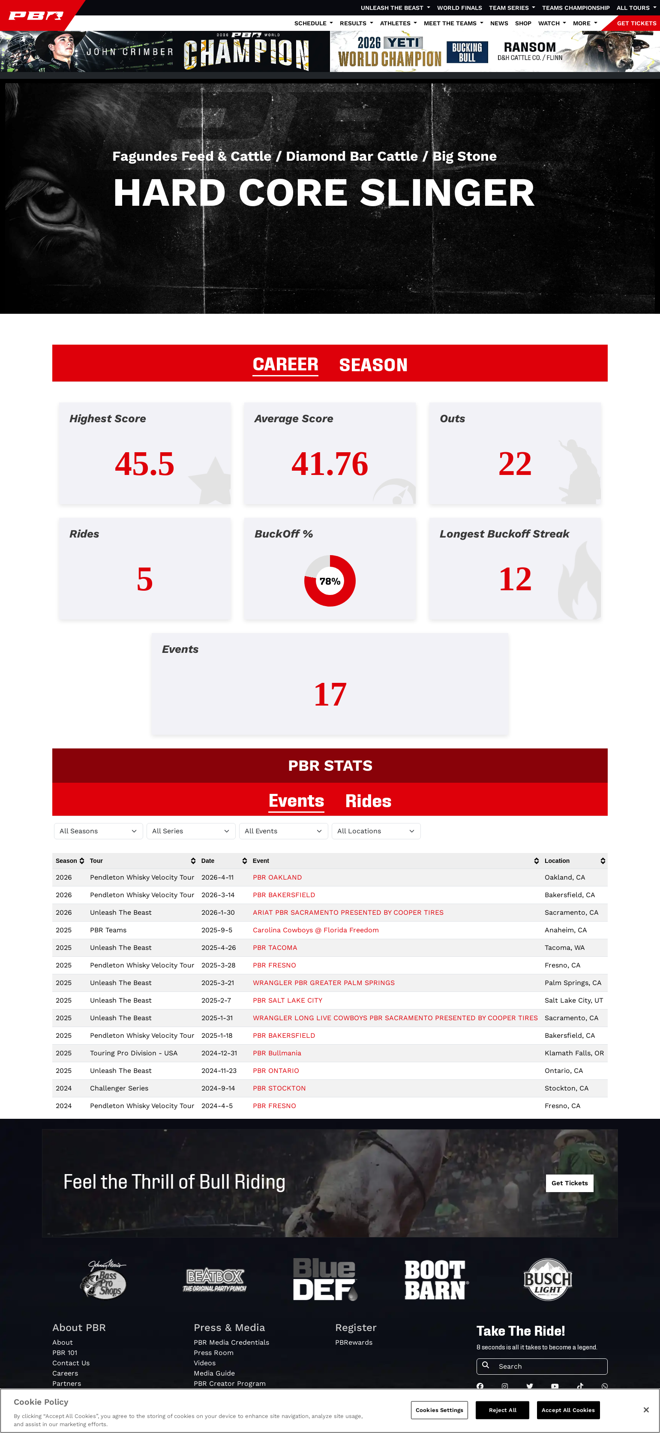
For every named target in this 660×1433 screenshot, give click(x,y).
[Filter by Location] (376, 831)
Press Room (214, 1353)
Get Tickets (570, 1183)
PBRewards (353, 1342)
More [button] (582, 23)
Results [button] (354, 23)
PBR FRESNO (274, 965)
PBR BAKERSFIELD (284, 895)
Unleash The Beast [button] (393, 7)
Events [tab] (296, 798)
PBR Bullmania (277, 1053)
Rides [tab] (368, 799)
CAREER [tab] (285, 362)
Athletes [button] (396, 23)
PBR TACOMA (275, 947)
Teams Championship (576, 7)
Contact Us (71, 1363)
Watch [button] (549, 23)
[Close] (646, 1409)
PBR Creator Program (230, 1383)
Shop (523, 23)
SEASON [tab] (373, 363)
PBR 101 (64, 1353)
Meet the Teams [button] (451, 23)
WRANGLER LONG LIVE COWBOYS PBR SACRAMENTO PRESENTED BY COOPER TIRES (395, 1018)
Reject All (502, 1410)
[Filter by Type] (283, 831)
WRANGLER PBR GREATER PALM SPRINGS (324, 983)
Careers (65, 1373)
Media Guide (214, 1373)
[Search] (550, 1366)
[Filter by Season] (98, 831)
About (62, 1342)
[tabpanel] (330, 575)
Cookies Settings (439, 1410)
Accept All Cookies (568, 1410)
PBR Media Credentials (231, 1342)
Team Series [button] (510, 7)
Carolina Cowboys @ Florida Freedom (316, 930)
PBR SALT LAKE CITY (287, 1000)
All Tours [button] (634, 7)
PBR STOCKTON (279, 1088)
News (499, 23)
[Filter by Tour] (191, 831)
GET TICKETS (637, 23)
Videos (205, 1363)
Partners (66, 1383)
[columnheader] (69, 861)
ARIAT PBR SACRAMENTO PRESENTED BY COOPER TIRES (348, 912)
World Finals (459, 7)
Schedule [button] (311, 23)
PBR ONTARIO (276, 1070)
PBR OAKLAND (277, 877)
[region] (330, 1410)
